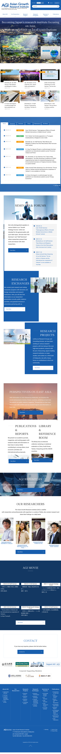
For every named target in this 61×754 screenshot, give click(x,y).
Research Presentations (36, 696)
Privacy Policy (54, 732)
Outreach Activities (35, 707)
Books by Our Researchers (56, 718)
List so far (57, 186)
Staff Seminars (45, 703)
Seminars (20, 125)
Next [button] (55, 554)
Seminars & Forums (45, 691)
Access (51, 2)
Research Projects (25, 691)
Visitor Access (4, 703)
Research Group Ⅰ (25, 696)
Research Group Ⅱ (25, 698)
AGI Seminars (45, 700)
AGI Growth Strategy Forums (45, 696)
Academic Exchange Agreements (5, 699)
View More (13, 251)
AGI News (45, 125)
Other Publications (55, 721)
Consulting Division (25, 704)
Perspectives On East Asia (56, 694)
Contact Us (25, 653)
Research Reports (55, 709)
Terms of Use (54, 731)
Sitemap (46, 731)
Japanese (57, 2)
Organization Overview (6, 694)
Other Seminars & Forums (45, 706)
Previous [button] (5, 554)
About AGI (6, 691)
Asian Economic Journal (55, 698)
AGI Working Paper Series (56, 707)
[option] (22, 532)
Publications (37, 125)
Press (29, 125)
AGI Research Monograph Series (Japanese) (56, 713)
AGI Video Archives (45, 710)
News (4, 125)
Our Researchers (15, 691)
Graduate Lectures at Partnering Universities (35, 702)
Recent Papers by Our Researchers (55, 702)
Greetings (5, 696)
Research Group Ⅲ (25, 701)
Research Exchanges (12, 125)
